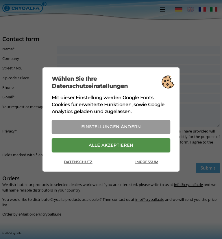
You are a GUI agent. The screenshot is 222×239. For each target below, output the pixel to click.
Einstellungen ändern (111, 126)
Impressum (146, 162)
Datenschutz (78, 162)
